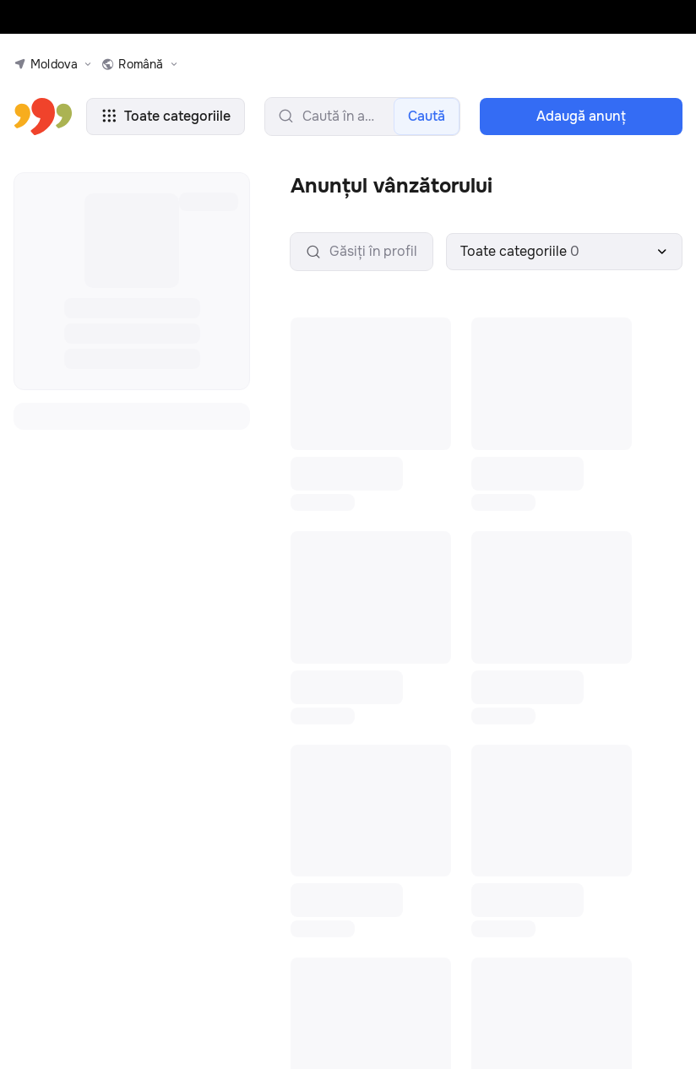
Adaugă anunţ (581, 116)
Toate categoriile (166, 116)
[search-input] (362, 116)
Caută (426, 116)
